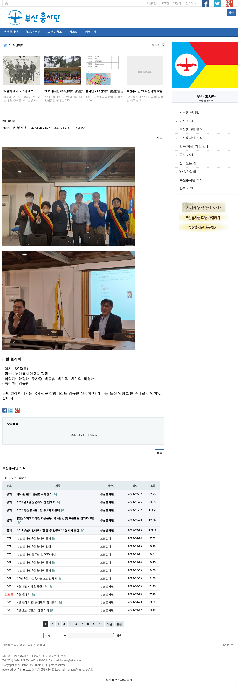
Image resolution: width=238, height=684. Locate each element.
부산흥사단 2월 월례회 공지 (34, 570)
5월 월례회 (24, 594)
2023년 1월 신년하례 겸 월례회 (36, 502)
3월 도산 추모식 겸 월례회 (33, 610)
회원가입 (152, 3)
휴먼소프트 (24, 669)
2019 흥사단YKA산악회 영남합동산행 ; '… (63, 91)
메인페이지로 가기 (7, 3)
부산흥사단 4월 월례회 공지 (34, 538)
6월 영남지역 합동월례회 (32, 586)
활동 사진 (186, 188)
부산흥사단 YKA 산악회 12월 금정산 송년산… (144, 91)
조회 (152, 485)
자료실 (73, 31)
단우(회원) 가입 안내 (194, 146)
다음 (109, 624)
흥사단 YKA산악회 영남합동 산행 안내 (105, 91)
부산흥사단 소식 (191, 180)
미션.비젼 (186, 121)
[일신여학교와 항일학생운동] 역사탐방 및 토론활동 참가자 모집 (56, 518)
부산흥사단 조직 (191, 138)
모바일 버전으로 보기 (119, 679)
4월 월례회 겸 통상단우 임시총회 (37, 602)
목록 (159, 138)
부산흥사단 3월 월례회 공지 (34, 562)
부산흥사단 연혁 (191, 129)
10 (100, 624)
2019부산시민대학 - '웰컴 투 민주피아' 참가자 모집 (48, 530)
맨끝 (119, 624)
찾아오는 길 (187, 163)
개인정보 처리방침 (13, 645)
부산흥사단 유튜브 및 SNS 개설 (36, 554)
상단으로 (227, 645)
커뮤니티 (90, 31)
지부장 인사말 (189, 112)
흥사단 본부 (32, 31)
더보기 (156, 45)
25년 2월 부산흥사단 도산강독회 (37, 578)
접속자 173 (191, 3)
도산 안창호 (54, 31)
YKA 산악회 (187, 171)
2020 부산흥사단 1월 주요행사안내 (39, 510)
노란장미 (105, 538)
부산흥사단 (19, 127)
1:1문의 (177, 3)
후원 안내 (186, 155)
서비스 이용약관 (38, 645)
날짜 (135, 485)
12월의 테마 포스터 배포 (18, 91)
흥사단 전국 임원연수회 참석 (35, 494)
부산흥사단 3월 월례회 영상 (34, 546)
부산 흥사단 (10, 31)
